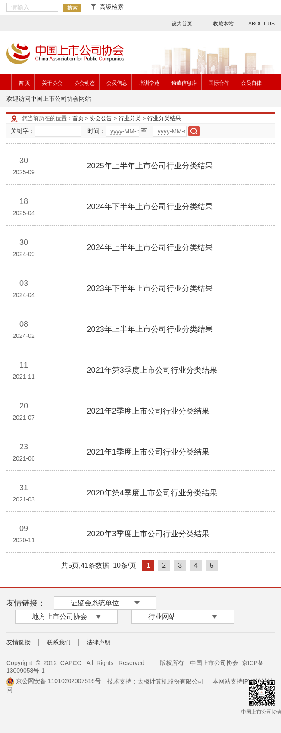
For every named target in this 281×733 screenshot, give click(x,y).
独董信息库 (184, 83)
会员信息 (116, 83)
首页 (78, 118)
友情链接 (18, 642)
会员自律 (251, 83)
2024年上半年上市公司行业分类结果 (150, 247)
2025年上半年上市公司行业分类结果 (150, 165)
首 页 (24, 83)
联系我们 (59, 642)
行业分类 (130, 118)
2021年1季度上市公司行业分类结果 (148, 452)
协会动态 (84, 83)
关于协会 (52, 83)
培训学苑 (149, 83)
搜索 (72, 8)
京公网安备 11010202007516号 (53, 680)
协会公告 (101, 118)
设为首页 (182, 24)
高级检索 (107, 6)
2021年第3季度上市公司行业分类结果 (152, 370)
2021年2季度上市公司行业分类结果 (148, 411)
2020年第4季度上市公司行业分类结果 (152, 493)
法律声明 (99, 642)
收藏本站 (223, 24)
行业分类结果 (164, 118)
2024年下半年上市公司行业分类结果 (150, 206)
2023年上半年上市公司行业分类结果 (150, 329)
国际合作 (219, 83)
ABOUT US (261, 24)
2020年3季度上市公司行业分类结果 (148, 533)
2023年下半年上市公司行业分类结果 (150, 288)
